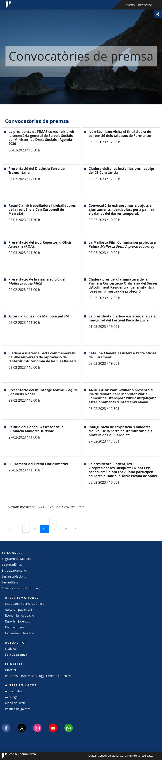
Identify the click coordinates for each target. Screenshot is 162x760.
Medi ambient (15, 627)
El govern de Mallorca (17, 559)
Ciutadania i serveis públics (24, 604)
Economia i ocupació (19, 615)
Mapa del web (15, 703)
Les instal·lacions (14, 576)
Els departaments (14, 570)
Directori (11, 670)
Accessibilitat (14, 691)
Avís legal (11, 697)
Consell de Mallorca (14, 755)
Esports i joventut (17, 621)
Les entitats (10, 582)
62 (36, 528)
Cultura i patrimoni (18, 609)
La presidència (12, 565)
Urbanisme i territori (19, 633)
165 (66, 528)
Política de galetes (18, 709)
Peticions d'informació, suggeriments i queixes (38, 676)
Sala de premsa (16, 654)
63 (46, 528)
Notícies (10, 649)
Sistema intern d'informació (21, 588)
